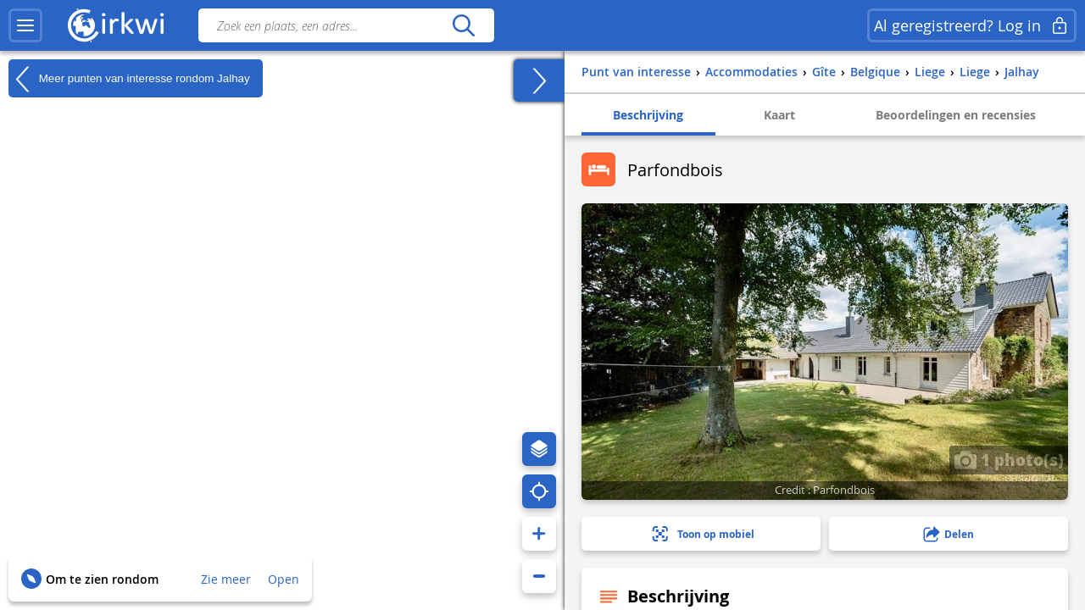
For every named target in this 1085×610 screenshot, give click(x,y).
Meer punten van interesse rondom (129, 78)
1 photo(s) (1009, 459)
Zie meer (226, 579)
